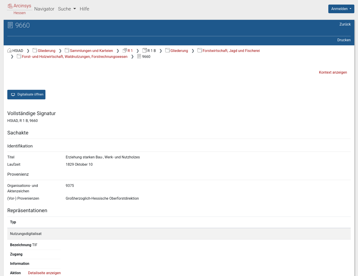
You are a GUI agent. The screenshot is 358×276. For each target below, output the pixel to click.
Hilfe (84, 9)
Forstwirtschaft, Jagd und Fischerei (228, 51)
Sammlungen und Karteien (89, 51)
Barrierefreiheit (309, 270)
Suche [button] (65, 9)
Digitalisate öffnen (26, 94)
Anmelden (340, 9)
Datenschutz (274, 270)
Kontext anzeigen (333, 72)
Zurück (345, 24)
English (10, 266)
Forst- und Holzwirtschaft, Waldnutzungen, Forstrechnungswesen (72, 56)
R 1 (128, 51)
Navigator (44, 9)
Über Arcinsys (240, 270)
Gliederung (44, 51)
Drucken (344, 40)
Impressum (343, 270)
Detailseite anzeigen (279, 234)
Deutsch (27, 266)
